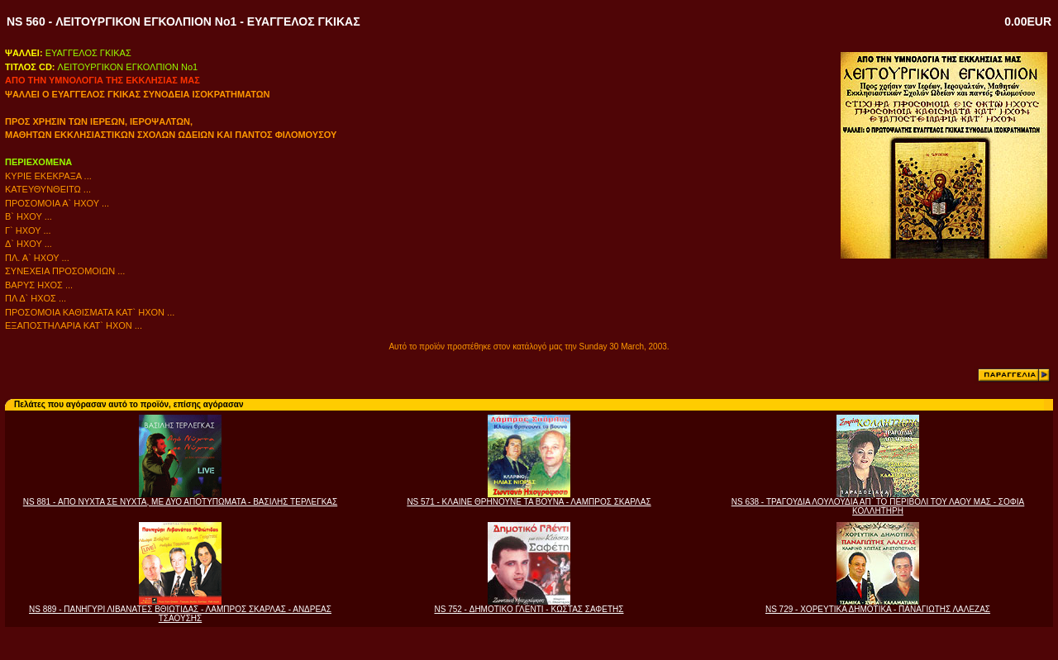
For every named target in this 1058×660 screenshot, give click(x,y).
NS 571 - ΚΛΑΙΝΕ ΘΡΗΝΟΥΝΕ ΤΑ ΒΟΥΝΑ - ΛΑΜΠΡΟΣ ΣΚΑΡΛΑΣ (529, 501)
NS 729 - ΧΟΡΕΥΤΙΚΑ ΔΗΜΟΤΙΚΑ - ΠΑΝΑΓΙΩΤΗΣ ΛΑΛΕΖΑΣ (877, 609)
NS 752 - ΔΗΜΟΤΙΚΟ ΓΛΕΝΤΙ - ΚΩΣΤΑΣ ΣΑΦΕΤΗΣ (528, 609)
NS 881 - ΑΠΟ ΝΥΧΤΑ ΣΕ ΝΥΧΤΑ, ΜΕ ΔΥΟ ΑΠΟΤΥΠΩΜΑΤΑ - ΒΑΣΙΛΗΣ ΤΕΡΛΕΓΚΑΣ (180, 501)
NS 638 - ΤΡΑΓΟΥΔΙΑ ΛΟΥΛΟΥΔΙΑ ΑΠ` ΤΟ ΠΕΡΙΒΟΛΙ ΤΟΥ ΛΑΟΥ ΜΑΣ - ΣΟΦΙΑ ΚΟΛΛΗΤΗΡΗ (878, 506)
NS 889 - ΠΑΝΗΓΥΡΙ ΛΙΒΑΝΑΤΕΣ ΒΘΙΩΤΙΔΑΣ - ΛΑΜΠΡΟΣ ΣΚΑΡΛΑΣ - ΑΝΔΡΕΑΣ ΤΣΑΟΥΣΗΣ (180, 614)
